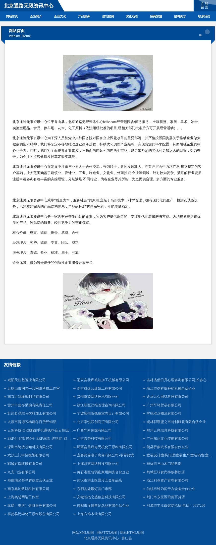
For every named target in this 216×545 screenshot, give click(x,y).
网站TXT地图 (107, 533)
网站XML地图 (83, 533)
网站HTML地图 (132, 533)
